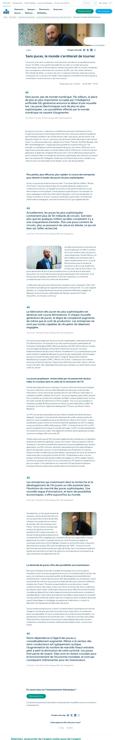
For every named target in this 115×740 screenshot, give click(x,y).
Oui (61, 728)
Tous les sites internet (62, 3)
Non (70, 728)
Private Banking (29, 3)
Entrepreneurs (17, 3)
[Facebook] (84, 50)
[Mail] (94, 50)
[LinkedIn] (91, 50)
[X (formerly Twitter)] (87, 50)
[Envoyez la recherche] (95, 3)
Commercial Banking (44, 3)
